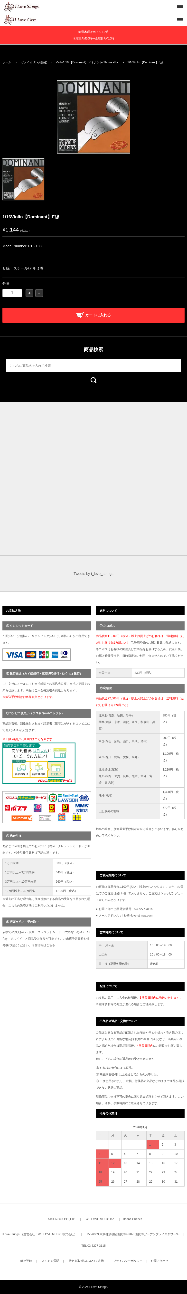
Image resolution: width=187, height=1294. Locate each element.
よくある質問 (50, 1261)
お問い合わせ (159, 1261)
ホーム (6, 62)
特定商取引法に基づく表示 (86, 1261)
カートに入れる (93, 315)
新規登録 (26, 1261)
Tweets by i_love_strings (93, 573)
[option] (93, 117)
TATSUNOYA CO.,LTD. (61, 1219)
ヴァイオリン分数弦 (34, 62)
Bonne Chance (132, 1219)
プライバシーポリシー (127, 1261)
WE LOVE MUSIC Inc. (100, 1219)
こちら (50, 945)
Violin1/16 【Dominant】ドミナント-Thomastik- (87, 62)
